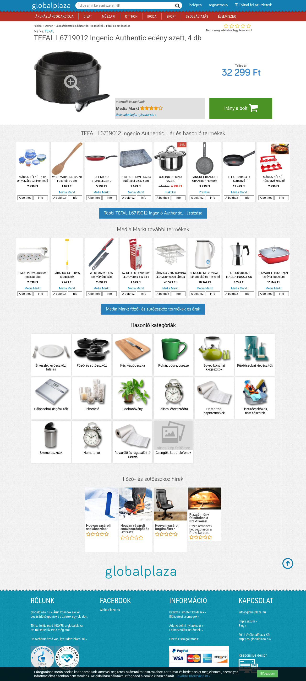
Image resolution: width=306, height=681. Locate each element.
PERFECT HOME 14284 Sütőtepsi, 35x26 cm (136, 178)
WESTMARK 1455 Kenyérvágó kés (101, 275)
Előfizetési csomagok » (184, 616)
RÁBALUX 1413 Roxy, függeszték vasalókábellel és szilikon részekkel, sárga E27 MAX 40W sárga (67, 275)
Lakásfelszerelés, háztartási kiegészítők (80, 25)
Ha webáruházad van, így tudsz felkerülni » (59, 639)
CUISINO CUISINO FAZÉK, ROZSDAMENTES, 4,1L (170, 179)
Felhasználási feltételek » (186, 630)
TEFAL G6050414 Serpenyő (239, 178)
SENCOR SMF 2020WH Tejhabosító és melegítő (204, 275)
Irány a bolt (241, 108)
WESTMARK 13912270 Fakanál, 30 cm (67, 178)
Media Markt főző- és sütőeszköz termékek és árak (153, 309)
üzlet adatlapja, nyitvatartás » (136, 115)
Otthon (49, 25)
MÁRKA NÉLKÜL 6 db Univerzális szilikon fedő (32, 178)
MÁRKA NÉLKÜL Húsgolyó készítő (273, 178)
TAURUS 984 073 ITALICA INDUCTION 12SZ (239, 275)
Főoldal (38, 25)
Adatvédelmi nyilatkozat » (186, 625)
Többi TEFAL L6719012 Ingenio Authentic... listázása (153, 213)
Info (40, 197)
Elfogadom (267, 673)
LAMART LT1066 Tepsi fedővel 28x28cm (273, 275)
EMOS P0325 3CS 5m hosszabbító (33, 275)
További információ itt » (193, 676)
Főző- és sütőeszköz (118, 25)
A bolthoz (25, 197)
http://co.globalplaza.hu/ (255, 639)
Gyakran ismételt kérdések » (187, 612)
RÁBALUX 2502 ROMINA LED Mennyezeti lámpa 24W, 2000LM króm (170, 275)
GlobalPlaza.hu (110, 610)
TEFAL (49, 31)
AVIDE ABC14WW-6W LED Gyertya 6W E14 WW (136, 275)
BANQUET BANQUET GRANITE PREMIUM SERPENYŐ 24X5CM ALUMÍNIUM (204, 179)
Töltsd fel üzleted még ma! (52, 630)
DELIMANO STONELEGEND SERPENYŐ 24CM (101, 179)
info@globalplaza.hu (252, 612)
